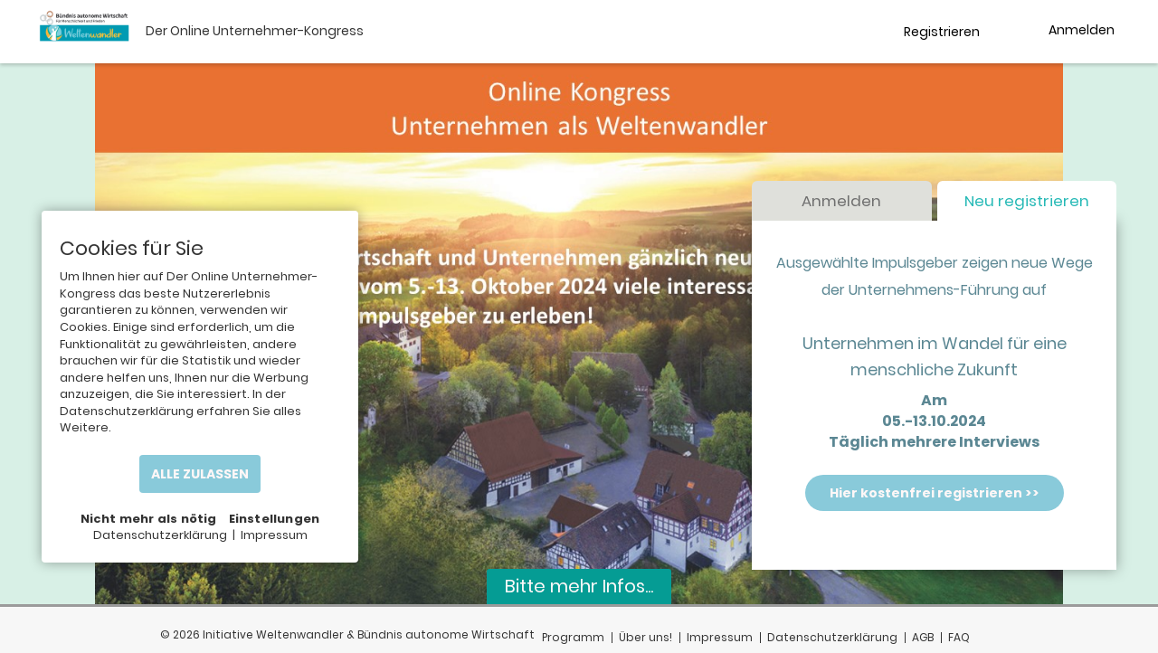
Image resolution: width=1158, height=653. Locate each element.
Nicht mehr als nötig (149, 518)
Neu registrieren (1026, 202)
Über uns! (645, 637)
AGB (923, 637)
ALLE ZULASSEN (200, 474)
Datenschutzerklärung (832, 637)
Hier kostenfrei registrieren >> (934, 493)
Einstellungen (274, 518)
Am (934, 402)
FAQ (959, 637)
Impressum (720, 637)
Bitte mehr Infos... (579, 586)
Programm (573, 637)
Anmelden (841, 202)
